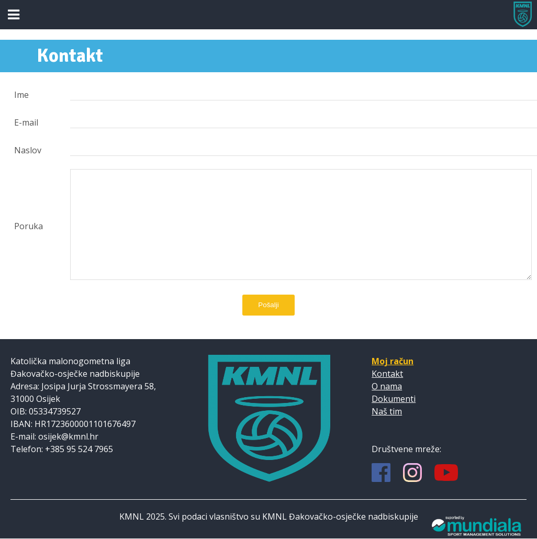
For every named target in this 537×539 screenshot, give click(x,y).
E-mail (26, 122)
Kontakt (387, 373)
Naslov (27, 150)
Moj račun (392, 361)
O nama (387, 386)
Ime (21, 94)
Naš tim (387, 411)
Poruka (28, 226)
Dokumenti (394, 399)
